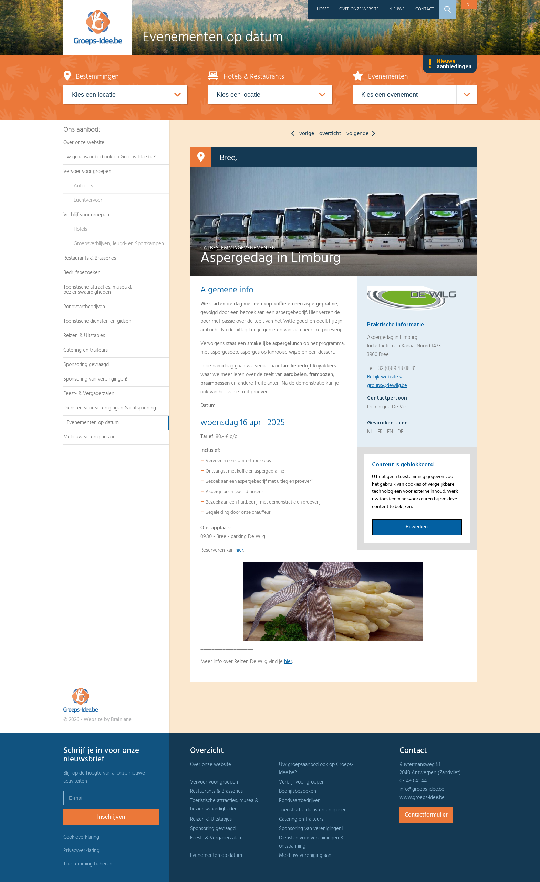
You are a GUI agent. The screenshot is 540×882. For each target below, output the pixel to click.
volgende (362, 133)
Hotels (80, 229)
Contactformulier (426, 815)
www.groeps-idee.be (422, 797)
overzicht (330, 133)
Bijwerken (417, 527)
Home (323, 9)
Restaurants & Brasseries (89, 258)
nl (468, 4)
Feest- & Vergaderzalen (88, 394)
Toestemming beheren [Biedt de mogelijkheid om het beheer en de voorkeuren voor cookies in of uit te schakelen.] (87, 864)
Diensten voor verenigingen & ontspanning (109, 408)
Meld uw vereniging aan (89, 437)
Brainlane (121, 720)
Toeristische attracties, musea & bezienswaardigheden (97, 290)
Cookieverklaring (81, 837)
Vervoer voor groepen (87, 171)
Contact (424, 9)
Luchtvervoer (88, 200)
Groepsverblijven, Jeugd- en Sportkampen (119, 244)
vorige (301, 133)
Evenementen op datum (93, 422)
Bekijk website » (384, 377)
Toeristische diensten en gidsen (97, 321)
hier (239, 550)
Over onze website (358, 9)
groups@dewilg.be (387, 386)
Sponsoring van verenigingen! (95, 379)
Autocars (83, 186)
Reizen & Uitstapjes (84, 336)
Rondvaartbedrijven (84, 307)
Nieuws (397, 9)
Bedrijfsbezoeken (82, 273)
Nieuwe (449, 64)
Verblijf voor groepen (86, 215)
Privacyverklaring (81, 851)
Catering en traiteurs (85, 350)
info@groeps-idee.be (421, 789)
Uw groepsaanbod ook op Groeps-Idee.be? (109, 157)
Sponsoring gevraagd (86, 365)
